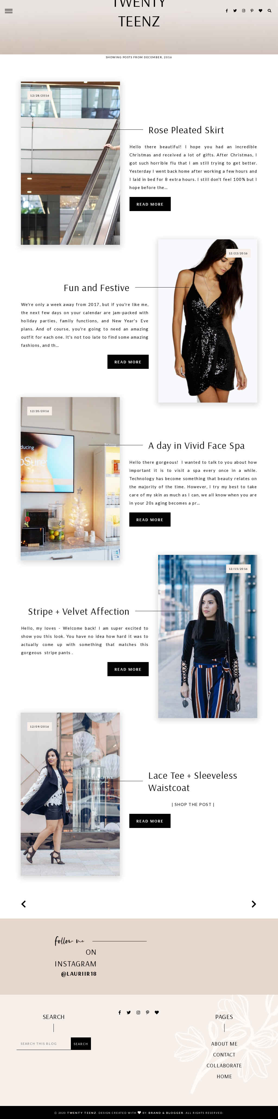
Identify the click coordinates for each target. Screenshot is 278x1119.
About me (224, 1051)
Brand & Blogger (166, 1112)
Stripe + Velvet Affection (89, 611)
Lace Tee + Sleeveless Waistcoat (182, 781)
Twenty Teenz (81, 1112)
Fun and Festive (107, 287)
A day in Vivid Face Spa (186, 445)
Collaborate (224, 1073)
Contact (224, 1062)
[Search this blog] (45, 1051)
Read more (150, 204)
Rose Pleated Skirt (186, 129)
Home (224, 1084)
